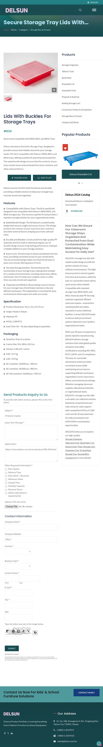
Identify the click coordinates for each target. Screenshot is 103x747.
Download (73, 211)
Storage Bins (71, 469)
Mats (85, 458)
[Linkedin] (12, 736)
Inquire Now (19, 178)
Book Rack (86, 454)
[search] (80, 10)
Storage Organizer (74, 450)
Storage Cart (71, 461)
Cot (67, 458)
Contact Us (84, 469)
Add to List (44, 178)
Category (24, 30)
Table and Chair (72, 454)
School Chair (76, 458)
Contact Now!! (86, 696)
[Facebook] (4, 736)
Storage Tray (84, 465)
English (94, 2)
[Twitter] (8, 736)
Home (14, 30)
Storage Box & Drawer (41, 30)
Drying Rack (71, 465)
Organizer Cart (86, 461)
